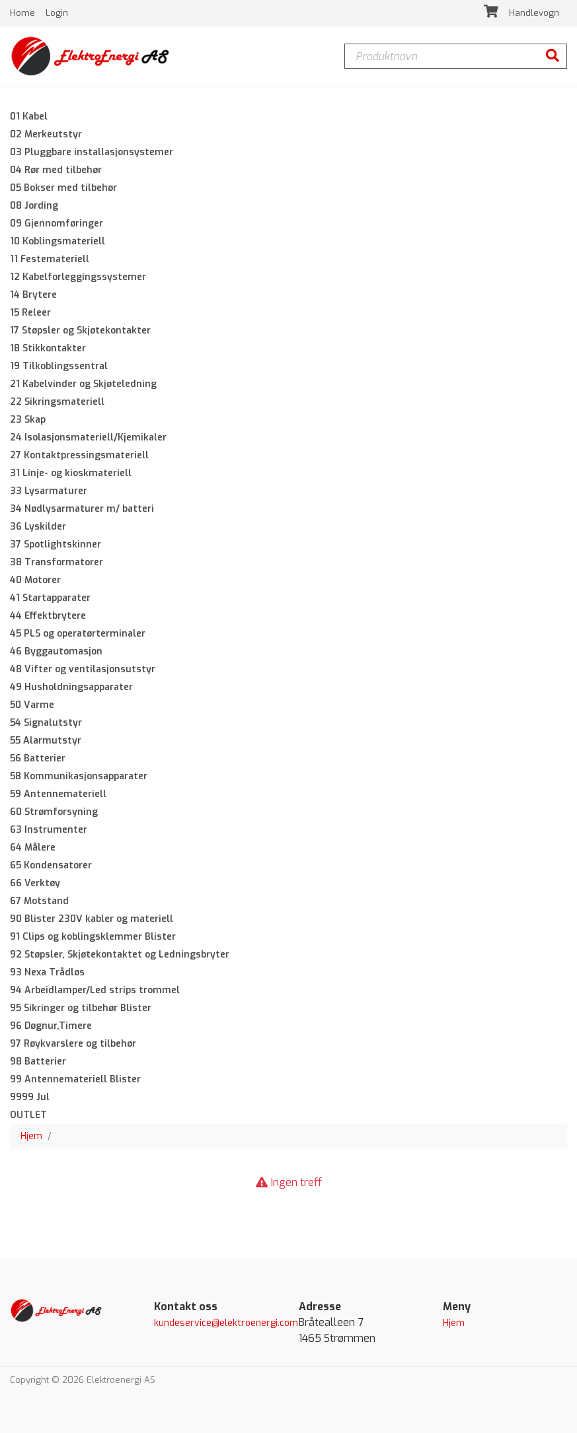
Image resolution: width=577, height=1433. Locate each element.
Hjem (31, 1136)
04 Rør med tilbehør (56, 170)
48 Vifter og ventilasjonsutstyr (82, 669)
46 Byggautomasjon (56, 651)
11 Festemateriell (49, 259)
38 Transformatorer (56, 562)
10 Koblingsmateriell (57, 241)
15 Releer (30, 312)
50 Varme (32, 705)
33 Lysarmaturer (48, 491)
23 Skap (28, 419)
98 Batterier (38, 1061)
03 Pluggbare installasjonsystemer (91, 152)
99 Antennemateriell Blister (75, 1079)
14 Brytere (33, 295)
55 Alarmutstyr (45, 740)
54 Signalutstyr (46, 722)
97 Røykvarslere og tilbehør (73, 1043)
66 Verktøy (35, 883)
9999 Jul (30, 1097)
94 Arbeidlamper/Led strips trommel (95, 990)
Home (24, 12)
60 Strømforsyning (54, 812)
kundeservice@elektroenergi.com (226, 1323)
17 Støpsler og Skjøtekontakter (80, 330)
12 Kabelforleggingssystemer (78, 277)
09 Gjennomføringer (56, 223)
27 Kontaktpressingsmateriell (79, 455)
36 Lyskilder (38, 526)
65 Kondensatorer (51, 865)
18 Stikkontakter (48, 348)
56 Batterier (37, 758)
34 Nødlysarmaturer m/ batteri (82, 509)
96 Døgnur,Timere (51, 1026)
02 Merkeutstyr (46, 134)
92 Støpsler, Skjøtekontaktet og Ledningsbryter (119, 954)
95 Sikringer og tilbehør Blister (80, 1008)
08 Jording (34, 205)
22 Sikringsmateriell (57, 402)
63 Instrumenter (48, 829)
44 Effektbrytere (48, 616)
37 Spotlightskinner (55, 544)
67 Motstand (39, 901)
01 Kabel (29, 116)
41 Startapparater (50, 598)
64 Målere (33, 847)
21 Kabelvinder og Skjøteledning (83, 384)
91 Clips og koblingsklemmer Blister (93, 936)
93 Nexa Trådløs (47, 972)
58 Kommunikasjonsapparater (78, 776)
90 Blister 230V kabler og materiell (91, 919)
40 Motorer (35, 580)
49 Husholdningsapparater (71, 687)
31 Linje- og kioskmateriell (71, 473)
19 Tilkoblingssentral (59, 366)
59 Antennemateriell (58, 794)
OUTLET (28, 1115)
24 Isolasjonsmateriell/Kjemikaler (88, 437)
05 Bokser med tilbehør (63, 188)
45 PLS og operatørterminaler (77, 633)
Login (57, 12)
